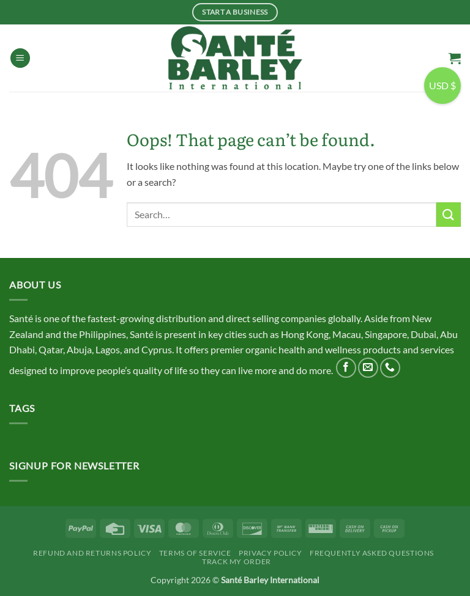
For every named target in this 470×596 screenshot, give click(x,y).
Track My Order (236, 561)
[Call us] (390, 368)
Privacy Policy (270, 552)
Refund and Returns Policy (92, 552)
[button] (20, 58)
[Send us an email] (368, 368)
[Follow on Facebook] (346, 368)
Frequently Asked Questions (372, 552)
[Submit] (448, 214)
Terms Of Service (195, 552)
